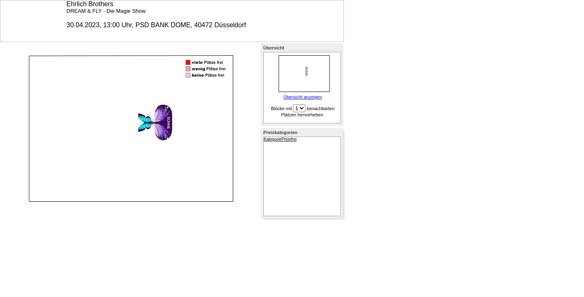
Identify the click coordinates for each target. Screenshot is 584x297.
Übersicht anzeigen (302, 96)
